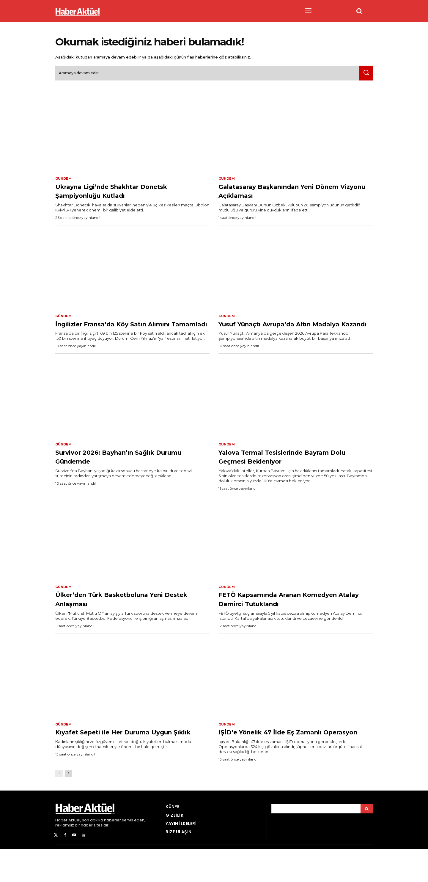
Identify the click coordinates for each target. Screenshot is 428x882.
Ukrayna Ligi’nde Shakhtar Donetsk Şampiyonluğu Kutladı (132, 193)
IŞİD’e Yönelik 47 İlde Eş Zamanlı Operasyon (288, 759)
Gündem (64, 181)
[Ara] (365, 75)
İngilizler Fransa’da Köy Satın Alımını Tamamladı (117, 331)
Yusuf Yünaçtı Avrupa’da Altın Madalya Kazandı (282, 331)
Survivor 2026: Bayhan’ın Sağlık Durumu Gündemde (123, 469)
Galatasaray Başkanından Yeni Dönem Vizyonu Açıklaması (283, 193)
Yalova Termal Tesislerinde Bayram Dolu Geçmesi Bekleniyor (293, 469)
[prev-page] (59, 806)
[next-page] (68, 806)
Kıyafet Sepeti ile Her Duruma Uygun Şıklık (120, 759)
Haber (61, 853)
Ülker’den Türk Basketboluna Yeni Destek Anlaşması (128, 612)
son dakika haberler (101, 853)
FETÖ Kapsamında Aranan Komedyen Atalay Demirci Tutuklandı (274, 617)
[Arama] (367, 841)
